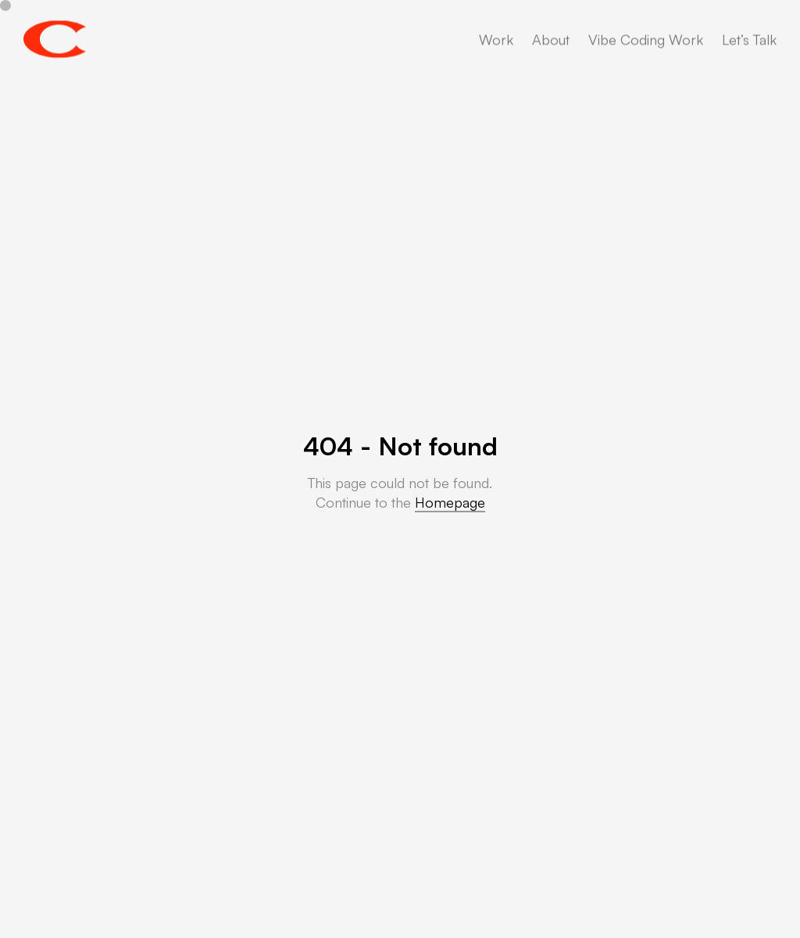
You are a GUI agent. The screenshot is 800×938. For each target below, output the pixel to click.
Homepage (450, 502)
